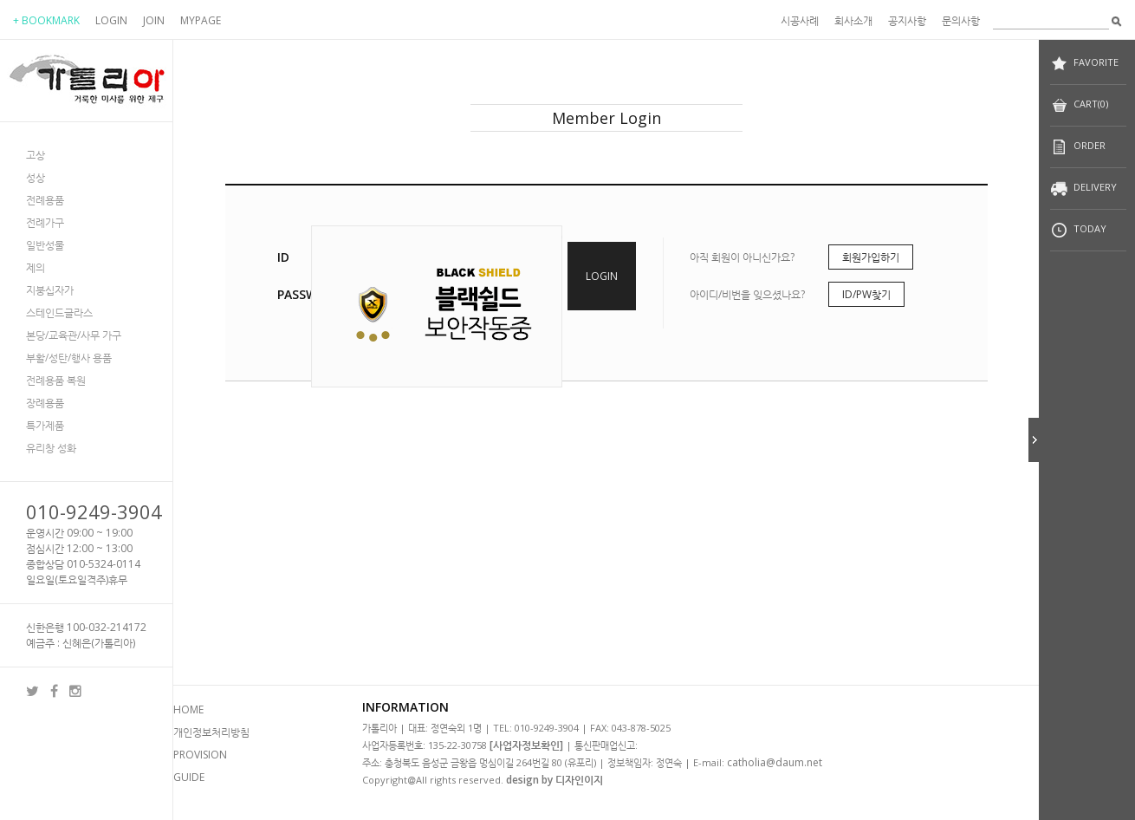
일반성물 (45, 245)
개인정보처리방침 (211, 732)
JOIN (154, 20)
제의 (35, 267)
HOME (188, 709)
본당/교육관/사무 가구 (73, 335)
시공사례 (800, 20)
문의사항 (961, 20)
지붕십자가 (50, 290)
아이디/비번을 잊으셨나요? (747, 294)
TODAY (1078, 230)
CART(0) (1079, 105)
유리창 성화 (51, 447)
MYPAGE (200, 20)
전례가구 (45, 222)
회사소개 (853, 20)
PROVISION (200, 754)
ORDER (1078, 147)
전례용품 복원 (56, 380)
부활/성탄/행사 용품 (69, 357)
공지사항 (907, 20)
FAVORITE (1084, 64)
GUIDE (188, 777)
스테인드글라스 (59, 312)
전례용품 (45, 199)
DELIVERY (1083, 188)
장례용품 (45, 402)
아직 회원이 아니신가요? (742, 257)
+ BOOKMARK (46, 20)
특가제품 (45, 425)
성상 (35, 177)
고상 (35, 154)
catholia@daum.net (774, 762)
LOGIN (111, 20)
